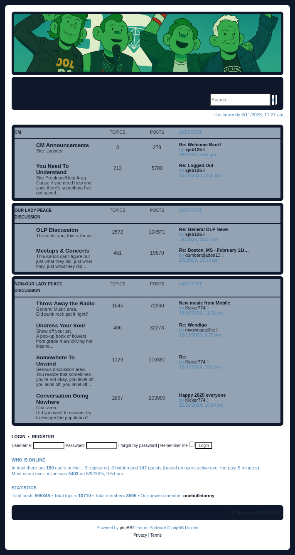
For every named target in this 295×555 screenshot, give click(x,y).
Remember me (177, 445)
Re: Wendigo (193, 324)
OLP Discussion (57, 230)
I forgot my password (137, 445)
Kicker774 (195, 307)
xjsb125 (193, 149)
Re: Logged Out (196, 165)
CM (18, 132)
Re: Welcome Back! (200, 144)
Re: (183, 356)
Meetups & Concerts (62, 251)
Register (43, 436)
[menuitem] (77, 84)
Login (18, 436)
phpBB (126, 528)
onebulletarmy (198, 495)
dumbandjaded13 (203, 255)
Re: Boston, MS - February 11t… (214, 250)
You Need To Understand (52, 169)
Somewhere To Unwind (55, 360)
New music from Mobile (204, 302)
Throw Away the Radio (65, 303)
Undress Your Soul (60, 325)
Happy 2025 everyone (202, 395)
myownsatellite (200, 329)
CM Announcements (62, 145)
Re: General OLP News (204, 229)
